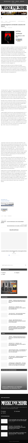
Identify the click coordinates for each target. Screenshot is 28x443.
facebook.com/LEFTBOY (5, 200)
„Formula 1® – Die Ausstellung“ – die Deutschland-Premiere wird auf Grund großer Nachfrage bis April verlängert (17, 427)
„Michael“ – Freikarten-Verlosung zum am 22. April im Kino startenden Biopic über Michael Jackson (17, 301)
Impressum (17, 1)
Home (2, 21)
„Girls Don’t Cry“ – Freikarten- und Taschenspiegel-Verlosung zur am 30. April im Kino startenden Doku (17, 307)
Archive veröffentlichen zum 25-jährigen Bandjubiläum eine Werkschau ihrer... (12, 387)
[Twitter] (15, 2)
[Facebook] (12, 2)
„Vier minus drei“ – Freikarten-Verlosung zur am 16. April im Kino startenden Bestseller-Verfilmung (18, 357)
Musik (6, 21)
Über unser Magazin (7, 1)
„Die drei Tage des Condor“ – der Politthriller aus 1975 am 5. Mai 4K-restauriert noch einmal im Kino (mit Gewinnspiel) (18, 350)
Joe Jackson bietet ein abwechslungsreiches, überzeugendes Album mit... (14, 251)
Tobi (5, 27)
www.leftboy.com (4, 199)
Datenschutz (22, 1)
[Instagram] (20, 272)
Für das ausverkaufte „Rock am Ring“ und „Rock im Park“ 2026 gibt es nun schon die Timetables (18, 420)
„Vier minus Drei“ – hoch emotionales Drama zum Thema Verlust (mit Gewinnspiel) (17, 314)
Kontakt (13, 1)
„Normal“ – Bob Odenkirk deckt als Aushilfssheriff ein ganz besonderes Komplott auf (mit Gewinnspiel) (17, 321)
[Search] (26, 17)
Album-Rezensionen (12, 21)
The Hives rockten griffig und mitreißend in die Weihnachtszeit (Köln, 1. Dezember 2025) (17, 433)
